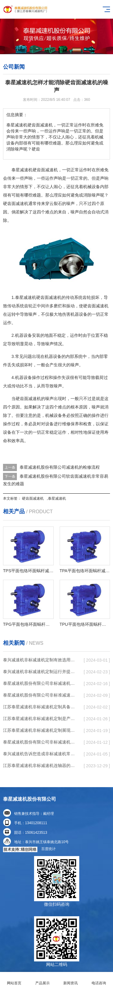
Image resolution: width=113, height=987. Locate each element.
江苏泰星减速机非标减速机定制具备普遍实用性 (40, 706)
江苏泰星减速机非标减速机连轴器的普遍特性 (40, 765)
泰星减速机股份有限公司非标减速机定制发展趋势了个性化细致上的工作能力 (40, 683)
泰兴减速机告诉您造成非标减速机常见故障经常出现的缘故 (40, 753)
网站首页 (14, 979)
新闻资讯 (71, 979)
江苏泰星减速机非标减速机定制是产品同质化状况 (40, 718)
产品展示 (42, 979)
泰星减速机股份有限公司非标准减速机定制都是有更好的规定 (40, 695)
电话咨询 (99, 979)
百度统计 (48, 849)
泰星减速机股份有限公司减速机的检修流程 (60, 467)
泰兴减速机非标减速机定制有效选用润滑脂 (40, 659)
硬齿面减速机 (33, 498)
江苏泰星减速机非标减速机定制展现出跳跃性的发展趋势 (40, 730)
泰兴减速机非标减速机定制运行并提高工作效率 (40, 671)
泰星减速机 (57, 498)
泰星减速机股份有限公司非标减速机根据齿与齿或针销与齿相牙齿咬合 (40, 742)
